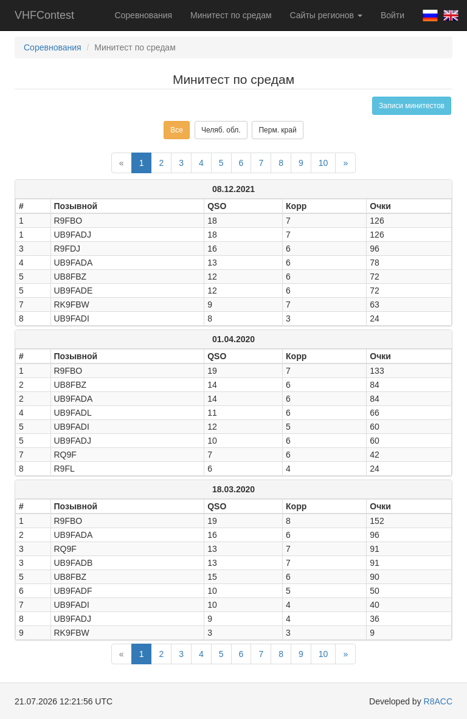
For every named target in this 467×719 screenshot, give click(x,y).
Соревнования (143, 15)
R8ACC (438, 701)
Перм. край (277, 130)
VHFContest (44, 15)
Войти (392, 15)
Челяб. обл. (221, 130)
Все (176, 130)
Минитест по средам (230, 15)
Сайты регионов (326, 15)
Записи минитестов (412, 105)
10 (323, 163)
